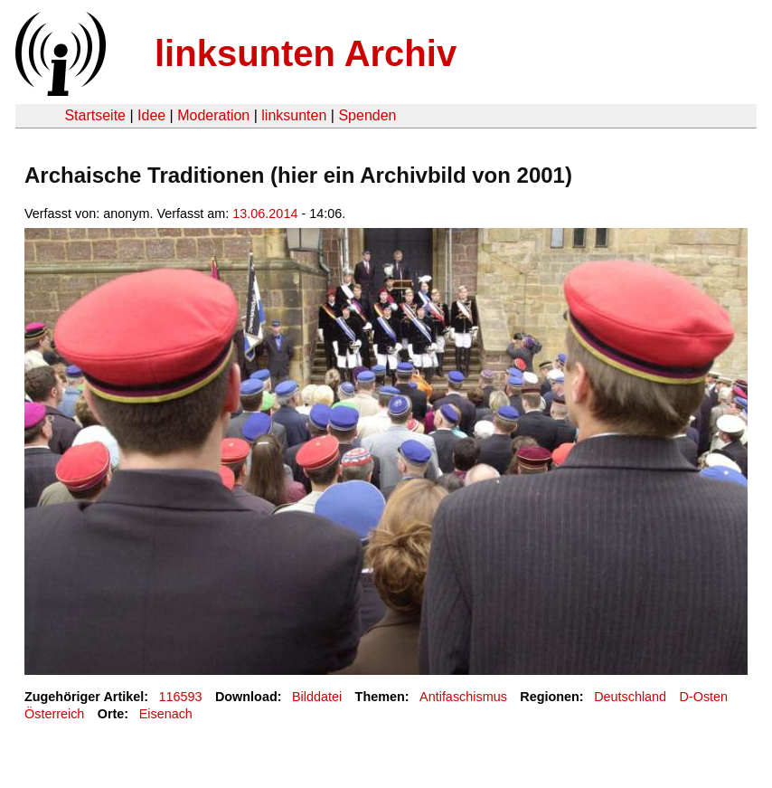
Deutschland (630, 696)
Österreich (54, 714)
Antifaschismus (463, 696)
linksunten (293, 115)
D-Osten (704, 696)
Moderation (213, 115)
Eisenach (166, 714)
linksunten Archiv (306, 53)
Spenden (367, 115)
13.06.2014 (264, 213)
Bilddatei (317, 696)
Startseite (95, 115)
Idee (151, 115)
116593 (180, 696)
